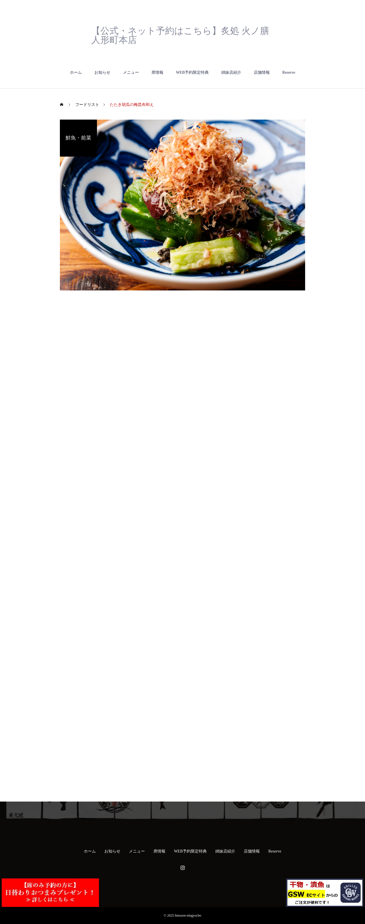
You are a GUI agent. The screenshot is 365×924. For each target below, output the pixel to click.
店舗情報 (262, 72)
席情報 (157, 72)
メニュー (131, 72)
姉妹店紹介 (231, 72)
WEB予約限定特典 (192, 72)
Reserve (288, 72)
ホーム (76, 72)
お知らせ (102, 72)
